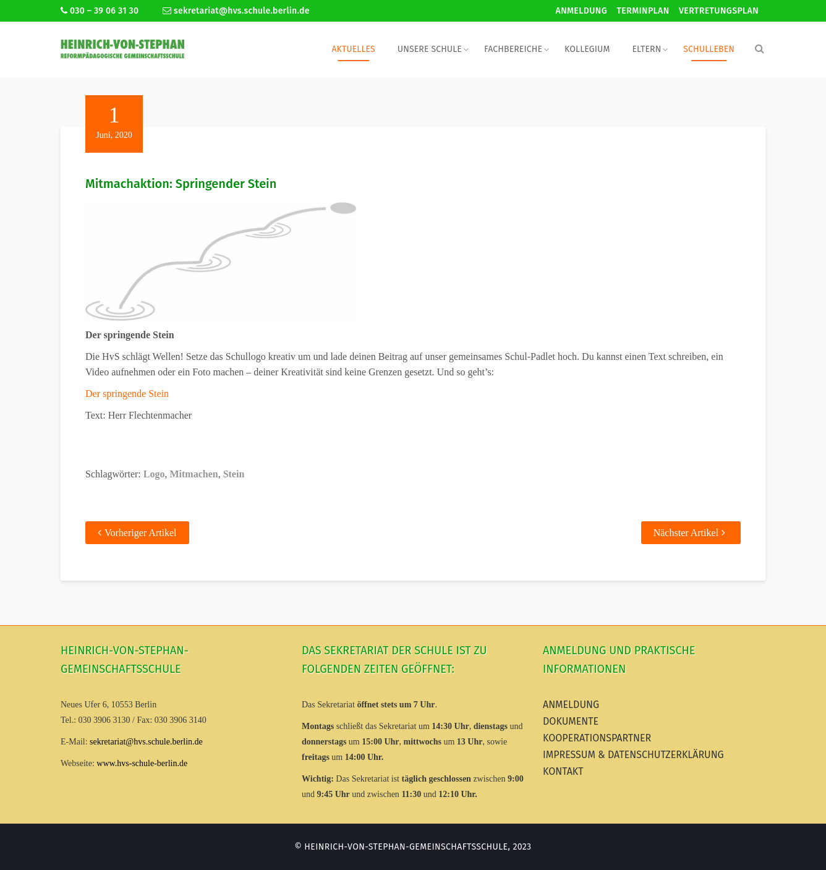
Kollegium (587, 49)
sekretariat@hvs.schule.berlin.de (236, 11)
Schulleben (708, 49)
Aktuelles (353, 49)
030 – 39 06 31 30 (99, 11)
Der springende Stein (127, 393)
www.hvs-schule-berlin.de (141, 763)
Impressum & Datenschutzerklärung (633, 755)
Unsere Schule (430, 49)
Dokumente (570, 721)
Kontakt (563, 771)
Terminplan (643, 11)
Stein (234, 474)
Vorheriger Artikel (140, 532)
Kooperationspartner (597, 738)
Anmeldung (581, 11)
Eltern (646, 49)
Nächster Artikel (686, 532)
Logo (154, 474)
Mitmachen (193, 474)
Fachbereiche (513, 49)
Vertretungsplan (719, 11)
